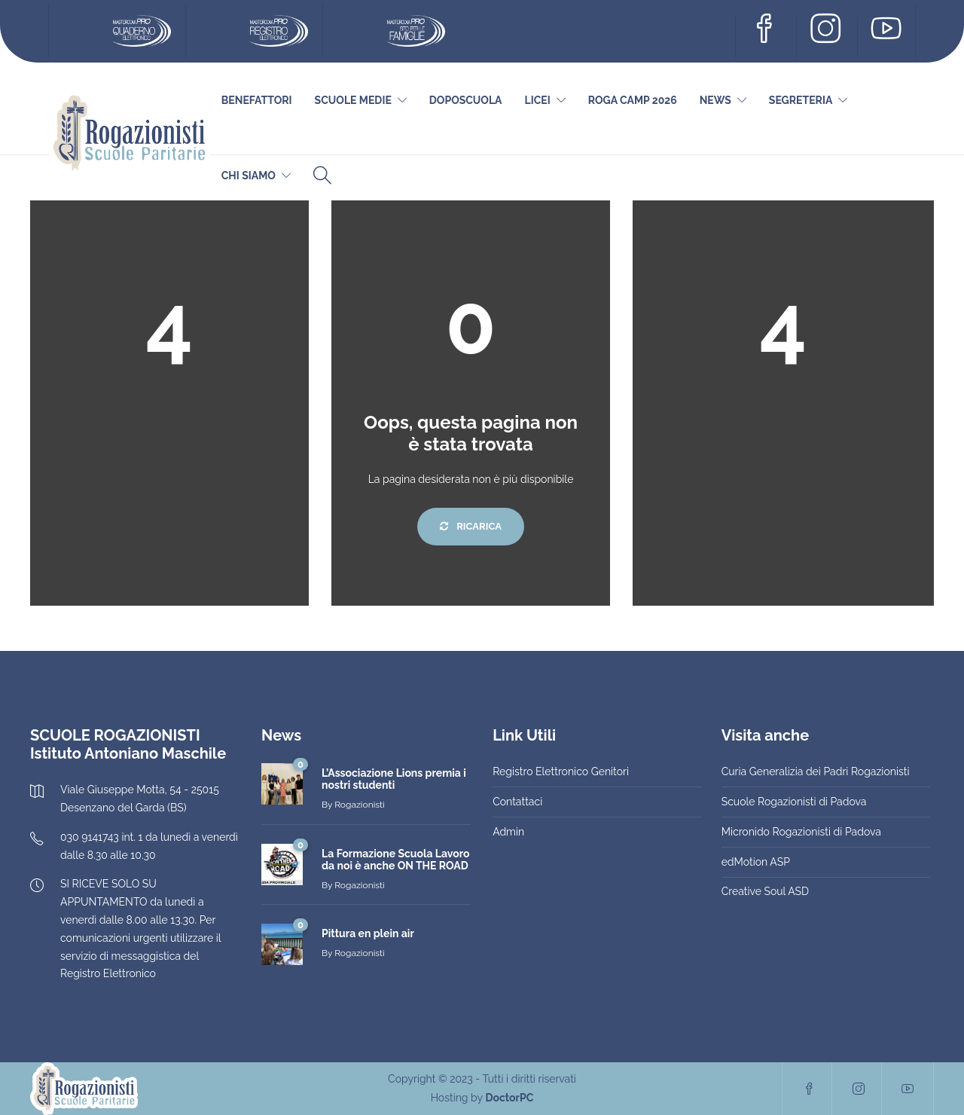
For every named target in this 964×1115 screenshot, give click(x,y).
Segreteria (801, 100)
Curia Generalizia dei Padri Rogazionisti (815, 771)
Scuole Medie (353, 100)
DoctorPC (509, 1098)
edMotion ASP (755, 862)
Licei (538, 100)
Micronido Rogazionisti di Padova (801, 832)
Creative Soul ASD (765, 891)
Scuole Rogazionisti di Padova (794, 802)
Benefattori (256, 100)
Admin (508, 832)
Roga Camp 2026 (632, 100)
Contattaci (517, 802)
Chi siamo (248, 176)
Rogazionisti (359, 804)
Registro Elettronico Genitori (561, 771)
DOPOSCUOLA (465, 100)
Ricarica (471, 526)
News (715, 100)
